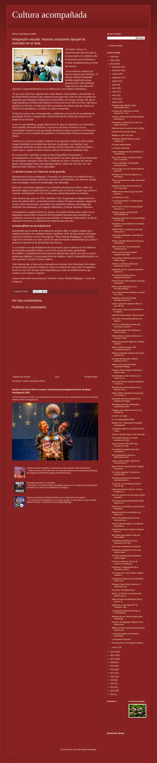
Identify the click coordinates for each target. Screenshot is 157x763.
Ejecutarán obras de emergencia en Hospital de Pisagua (126, 400)
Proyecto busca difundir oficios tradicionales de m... (124, 106)
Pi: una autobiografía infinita (123, 419)
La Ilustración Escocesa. (121, 639)
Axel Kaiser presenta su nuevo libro (41, 483)
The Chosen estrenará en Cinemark (126, 546)
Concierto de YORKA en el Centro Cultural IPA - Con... (125, 112)
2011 (112, 694)
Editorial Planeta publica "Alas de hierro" (128, 315)
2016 (112, 677)
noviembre (116, 70)
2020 (112, 662)
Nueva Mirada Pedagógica (68, 236)
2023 (112, 652)
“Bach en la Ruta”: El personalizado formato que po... (126, 248)
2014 (112, 684)
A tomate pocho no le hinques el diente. (127, 643)
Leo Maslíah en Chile (120, 197)
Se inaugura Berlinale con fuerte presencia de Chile (125, 439)
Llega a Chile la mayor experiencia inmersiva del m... (125, 462)
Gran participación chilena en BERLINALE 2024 (123, 456)
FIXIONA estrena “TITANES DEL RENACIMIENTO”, (125, 213)
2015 (112, 680)
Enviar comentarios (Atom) (34, 381)
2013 (112, 687)
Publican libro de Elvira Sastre (124, 132)
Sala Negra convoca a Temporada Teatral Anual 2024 (125, 405)
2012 (112, 691)
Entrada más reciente (21, 377)
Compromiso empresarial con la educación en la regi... (124, 542)
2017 (112, 673)
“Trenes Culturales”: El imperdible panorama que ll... (125, 164)
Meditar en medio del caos (122, 135)
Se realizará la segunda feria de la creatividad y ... (125, 450)
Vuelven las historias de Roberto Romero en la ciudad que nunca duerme (56, 497)
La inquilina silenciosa (120, 148)
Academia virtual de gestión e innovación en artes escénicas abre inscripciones (58, 468)
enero (114, 647)
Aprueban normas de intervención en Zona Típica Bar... (126, 187)
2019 (112, 666)
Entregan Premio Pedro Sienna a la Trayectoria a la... (126, 585)
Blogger (93, 749)
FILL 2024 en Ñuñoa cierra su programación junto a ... (124, 276)
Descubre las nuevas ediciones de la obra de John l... (126, 388)
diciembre (116, 67)
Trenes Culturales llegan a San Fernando (128, 434)
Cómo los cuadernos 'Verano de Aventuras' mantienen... (124, 562)
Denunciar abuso (115, 733)
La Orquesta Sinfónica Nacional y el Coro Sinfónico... (126, 612)
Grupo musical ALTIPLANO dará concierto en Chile (125, 445)
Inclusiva (41, 127)
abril (114, 95)
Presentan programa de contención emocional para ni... (126, 479)
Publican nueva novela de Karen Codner (128, 128)
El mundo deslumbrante (121, 145)
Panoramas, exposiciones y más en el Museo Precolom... (127, 123)
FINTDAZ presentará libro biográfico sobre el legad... (126, 557)
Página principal (115, 46)
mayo (114, 92)
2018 (112, 669)
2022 (112, 655)
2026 (112, 57)
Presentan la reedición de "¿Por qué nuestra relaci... (126, 551)
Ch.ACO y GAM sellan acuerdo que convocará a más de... (126, 325)
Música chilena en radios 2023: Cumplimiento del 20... (124, 348)
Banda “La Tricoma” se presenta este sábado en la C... (126, 595)
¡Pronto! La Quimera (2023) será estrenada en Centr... (125, 265)
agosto (115, 81)
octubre (115, 74)
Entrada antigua (91, 377)
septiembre (117, 78)
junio (114, 88)
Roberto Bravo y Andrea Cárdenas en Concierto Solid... (127, 337)
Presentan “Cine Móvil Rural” (123, 590)
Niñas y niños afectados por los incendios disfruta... (124, 288)
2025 (112, 60)
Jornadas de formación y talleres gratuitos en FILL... (125, 360)
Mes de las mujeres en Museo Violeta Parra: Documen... (127, 158)
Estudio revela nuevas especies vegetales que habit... (124, 253)
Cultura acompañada (49, 15)
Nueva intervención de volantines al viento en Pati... (126, 331)
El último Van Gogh (119, 416)
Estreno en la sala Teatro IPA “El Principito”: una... (125, 606)
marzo (115, 99)
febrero (115, 102)
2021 (112, 659)
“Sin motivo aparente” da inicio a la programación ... (126, 473)
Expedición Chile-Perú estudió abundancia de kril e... (124, 299)
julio (114, 85)
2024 (112, 64)
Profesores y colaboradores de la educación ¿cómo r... (125, 568)
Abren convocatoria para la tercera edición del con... (125, 519)
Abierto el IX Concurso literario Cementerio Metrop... (124, 365)
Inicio (57, 377)
